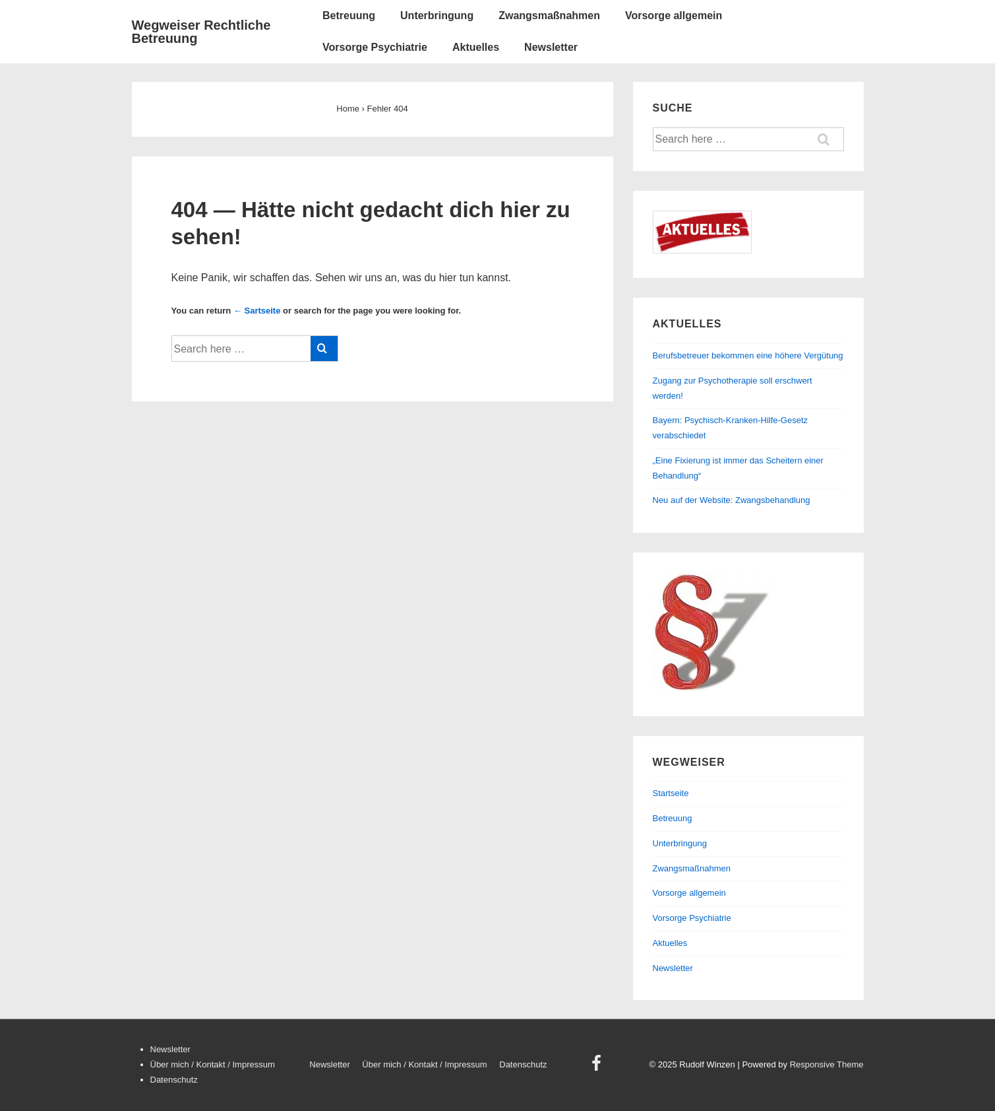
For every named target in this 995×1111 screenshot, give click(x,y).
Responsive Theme (827, 1064)
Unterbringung (436, 15)
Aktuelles (475, 47)
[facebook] (598, 1068)
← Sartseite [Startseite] (257, 311)
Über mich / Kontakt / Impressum (212, 1064)
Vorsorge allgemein (673, 15)
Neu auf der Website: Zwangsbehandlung (731, 500)
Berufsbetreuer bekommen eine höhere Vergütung (748, 355)
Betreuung (348, 15)
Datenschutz (174, 1080)
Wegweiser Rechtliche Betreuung (201, 32)
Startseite (671, 793)
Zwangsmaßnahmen (549, 15)
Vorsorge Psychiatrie (374, 47)
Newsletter (551, 47)
